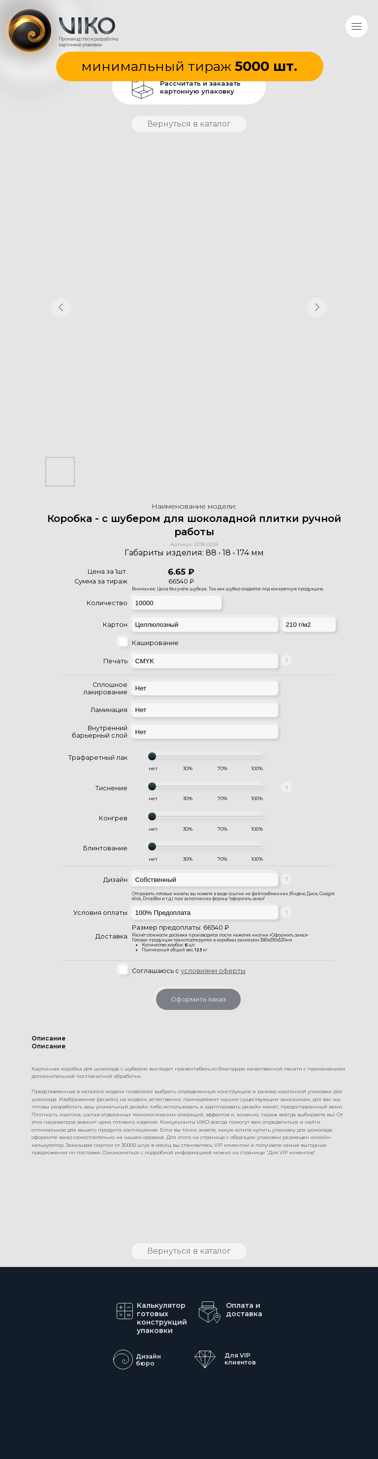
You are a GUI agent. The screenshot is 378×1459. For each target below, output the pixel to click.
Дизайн (115, 879)
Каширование (155, 643)
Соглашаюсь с (189, 970)
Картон (115, 624)
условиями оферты (213, 970)
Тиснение (111, 788)
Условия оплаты (100, 912)
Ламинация (109, 709)
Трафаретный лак (97, 757)
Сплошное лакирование (105, 688)
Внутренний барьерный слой (99, 731)
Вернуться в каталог (189, 124)
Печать (115, 661)
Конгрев (113, 818)
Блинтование (105, 848)
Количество (107, 603)
